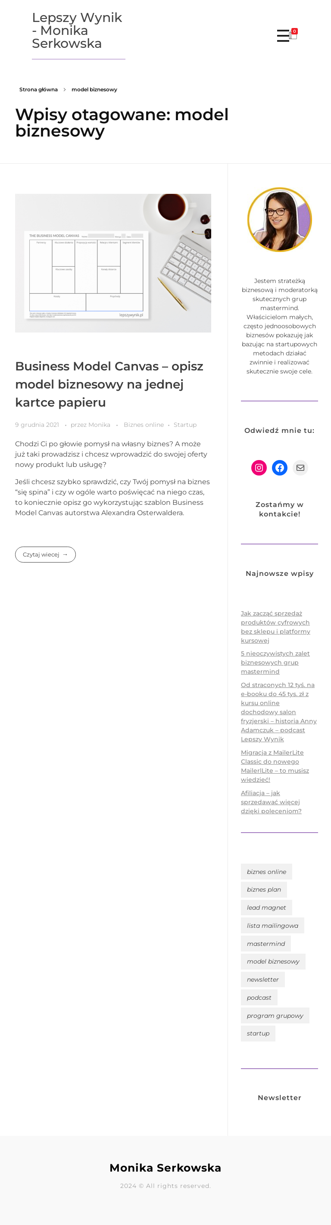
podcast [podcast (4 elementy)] (259, 997)
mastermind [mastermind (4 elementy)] (266, 944)
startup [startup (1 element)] (258, 1033)
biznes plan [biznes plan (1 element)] (264, 889)
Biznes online (144, 425)
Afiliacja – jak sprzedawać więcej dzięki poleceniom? (271, 802)
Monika (100, 425)
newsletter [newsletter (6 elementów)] (263, 979)
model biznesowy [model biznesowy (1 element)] (273, 961)
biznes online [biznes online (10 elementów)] (266, 872)
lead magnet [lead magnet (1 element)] (266, 907)
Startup (185, 425)
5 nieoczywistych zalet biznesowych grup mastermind (275, 662)
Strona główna (38, 89)
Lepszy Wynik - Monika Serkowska (77, 30)
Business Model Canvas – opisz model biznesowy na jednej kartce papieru (109, 384)
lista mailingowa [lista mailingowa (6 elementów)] (272, 926)
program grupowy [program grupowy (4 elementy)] (275, 1016)
